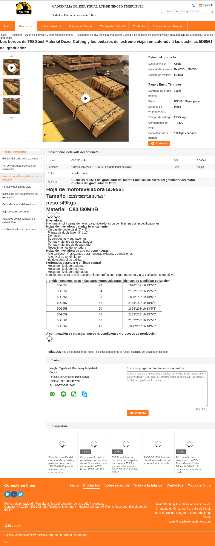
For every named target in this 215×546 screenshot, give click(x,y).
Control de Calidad (112, 26)
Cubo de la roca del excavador (19, 204)
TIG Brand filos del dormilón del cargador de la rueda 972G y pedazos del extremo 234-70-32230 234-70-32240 (125, 465)
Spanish (208, 5)
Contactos (174, 485)
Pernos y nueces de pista (16, 186)
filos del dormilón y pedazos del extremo (50, 34)
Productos (26, 26)
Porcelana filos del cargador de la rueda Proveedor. (69, 503)
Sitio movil (12, 525)
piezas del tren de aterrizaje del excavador (20, 195)
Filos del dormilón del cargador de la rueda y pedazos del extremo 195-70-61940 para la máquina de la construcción (61, 465)
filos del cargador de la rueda (112, 351)
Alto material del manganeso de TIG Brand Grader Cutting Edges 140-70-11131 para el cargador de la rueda (188, 465)
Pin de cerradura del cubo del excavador (19, 167)
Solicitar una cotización (168, 26)
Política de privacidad (18, 503)
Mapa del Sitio (199, 485)
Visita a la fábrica (80, 26)
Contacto (139, 26)
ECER (8, 509)
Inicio (7, 26)
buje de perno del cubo (15, 211)
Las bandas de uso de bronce (19, 229)
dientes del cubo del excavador (20, 158)
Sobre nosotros (51, 26)
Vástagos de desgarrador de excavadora (18, 220)
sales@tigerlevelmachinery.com (189, 521)
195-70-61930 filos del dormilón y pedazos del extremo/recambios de (157, 460)
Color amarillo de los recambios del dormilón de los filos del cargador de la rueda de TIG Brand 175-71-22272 (94, 463)
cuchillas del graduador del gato (149, 351)
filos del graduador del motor (78, 351)
